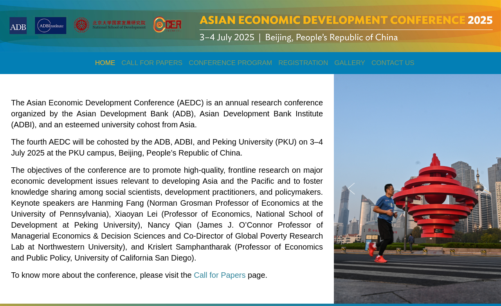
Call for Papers (220, 275)
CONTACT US (392, 63)
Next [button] (483, 189)
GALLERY (349, 63)
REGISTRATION (303, 63)
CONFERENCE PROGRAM (230, 63)
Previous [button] (351, 189)
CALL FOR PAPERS (151, 63)
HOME (105, 63)
